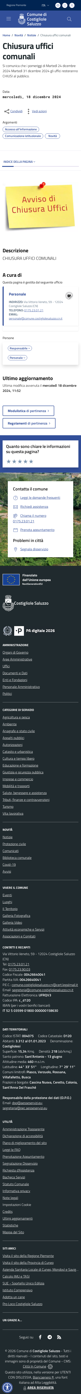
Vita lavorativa (13, 813)
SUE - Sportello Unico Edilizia (23, 1283)
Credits (8, 1211)
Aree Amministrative (17, 659)
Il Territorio (10, 908)
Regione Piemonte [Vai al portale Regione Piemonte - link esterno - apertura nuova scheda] (16, 5)
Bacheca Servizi (14, 1177)
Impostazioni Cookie (17, 1204)
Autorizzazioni (12, 744)
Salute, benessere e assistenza (25, 792)
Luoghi (7, 901)
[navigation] (8, 18)
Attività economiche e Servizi (23, 929)
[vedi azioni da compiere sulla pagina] (36, 111)
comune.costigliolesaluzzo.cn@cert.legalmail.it (45, 984)
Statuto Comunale (16, 1184)
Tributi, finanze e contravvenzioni (26, 799)
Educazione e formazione (20, 765)
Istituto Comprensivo (17, 1290)
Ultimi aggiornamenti (18, 1218)
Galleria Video (12, 922)
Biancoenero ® (43, 1377)
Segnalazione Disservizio (20, 1163)
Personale (17, 294)
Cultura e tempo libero (18, 758)
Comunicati (11, 850)
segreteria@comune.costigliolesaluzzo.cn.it (42, 989)
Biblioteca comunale (17, 857)
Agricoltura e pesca (16, 717)
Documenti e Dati (15, 673)
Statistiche (10, 1225)
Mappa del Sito (13, 1232)
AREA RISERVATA (38, 1387)
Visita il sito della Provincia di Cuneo (28, 1262)
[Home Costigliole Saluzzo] (38, 19)
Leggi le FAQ (12, 1149)
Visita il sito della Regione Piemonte (28, 1255)
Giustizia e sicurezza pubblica (23, 772)
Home (6, 35)
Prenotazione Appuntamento (23, 1156)
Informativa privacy (16, 1190)
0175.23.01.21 (33, 310)
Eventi (7, 895)
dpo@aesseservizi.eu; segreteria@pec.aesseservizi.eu (25, 1105)
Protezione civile (14, 843)
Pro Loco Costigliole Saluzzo (22, 1303)
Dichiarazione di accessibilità (23, 1135)
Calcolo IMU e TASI (16, 1276)
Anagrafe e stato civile (19, 731)
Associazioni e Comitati (19, 936)
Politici (7, 693)
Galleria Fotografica (16, 915)
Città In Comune (34, 1366)
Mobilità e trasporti (16, 785)
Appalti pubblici (13, 737)
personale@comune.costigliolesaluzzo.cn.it (35, 318)
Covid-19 (9, 864)
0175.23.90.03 (19, 969)
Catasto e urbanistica (18, 751)
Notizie (31, 35)
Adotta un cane (14, 1297)
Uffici (6, 666)
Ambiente (10, 724)
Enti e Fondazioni (15, 679)
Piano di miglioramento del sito (25, 1142)
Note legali (10, 1197)
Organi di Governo (15, 652)
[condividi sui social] (13, 111)
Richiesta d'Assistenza (18, 1170)
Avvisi (7, 871)
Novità (18, 35)
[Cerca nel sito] (69, 19)
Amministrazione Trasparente (23, 1129)
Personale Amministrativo (21, 686)
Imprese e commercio (18, 779)
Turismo (8, 806)
